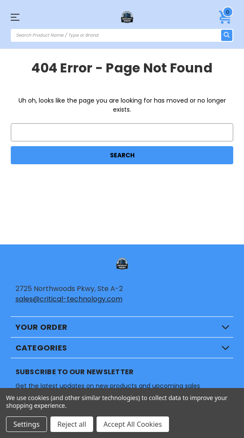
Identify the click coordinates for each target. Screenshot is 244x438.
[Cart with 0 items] (225, 17)
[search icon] (226, 35)
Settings (26, 424)
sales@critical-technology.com (69, 299)
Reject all (71, 424)
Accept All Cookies (132, 424)
